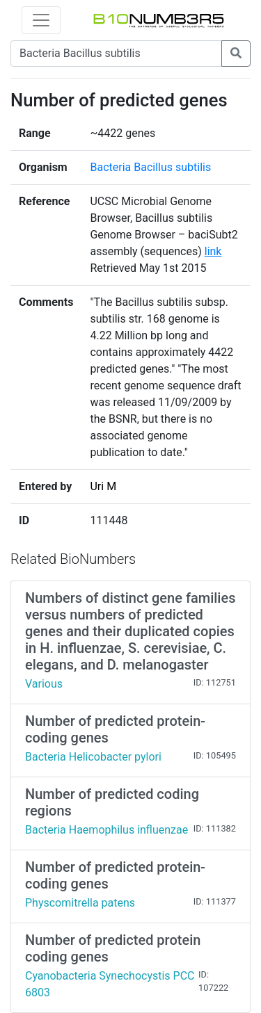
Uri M (103, 486)
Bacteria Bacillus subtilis (150, 167)
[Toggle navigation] (41, 20)
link (213, 251)
